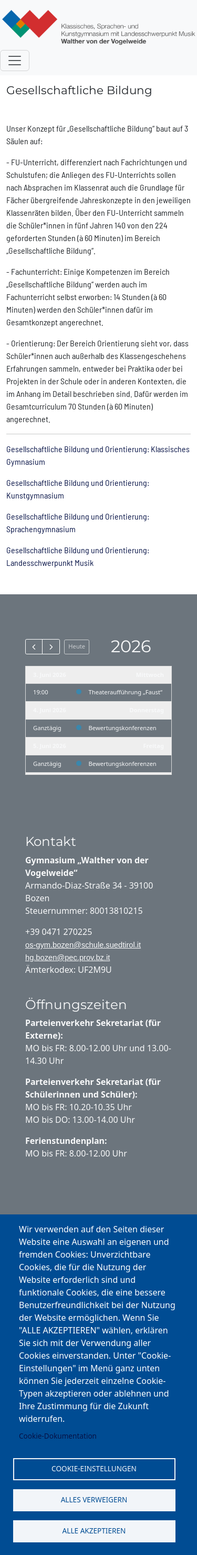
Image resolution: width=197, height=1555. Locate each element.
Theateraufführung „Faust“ (125, 692)
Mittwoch (150, 675)
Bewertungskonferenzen (123, 728)
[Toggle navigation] (14, 60)
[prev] (34, 646)
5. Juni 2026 (49, 746)
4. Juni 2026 (49, 710)
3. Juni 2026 (49, 675)
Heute (76, 646)
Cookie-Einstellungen (94, 1468)
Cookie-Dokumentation (58, 1436)
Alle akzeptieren (94, 1531)
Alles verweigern (94, 1499)
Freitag (153, 746)
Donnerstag (146, 710)
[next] (50, 646)
